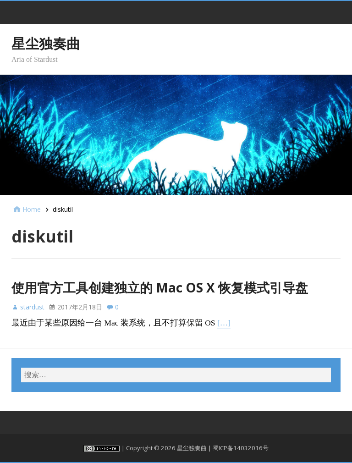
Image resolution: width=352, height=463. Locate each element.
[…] (224, 322)
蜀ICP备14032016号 (241, 448)
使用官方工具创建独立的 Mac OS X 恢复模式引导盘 (159, 287)
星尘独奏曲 (45, 43)
